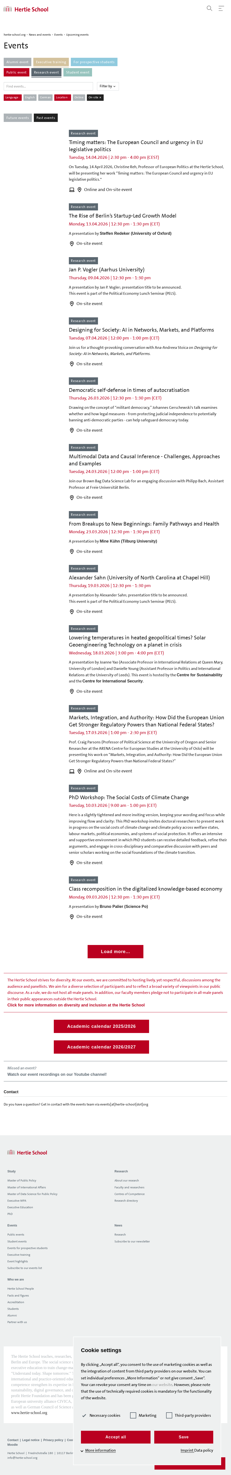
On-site (95, 97)
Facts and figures (18, 1296)
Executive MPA (16, 1201)
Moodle (12, 1444)
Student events (17, 1241)
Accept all (115, 1437)
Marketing (143, 1415)
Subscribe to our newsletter (132, 1241)
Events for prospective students (27, 1248)
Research (120, 1235)
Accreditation (15, 1302)
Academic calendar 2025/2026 (101, 1026)
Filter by (108, 86)
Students (13, 1309)
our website (162, 1384)
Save (184, 1437)
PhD (10, 1214)
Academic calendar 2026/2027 (101, 1047)
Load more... (115, 951)
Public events (15, 1235)
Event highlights (17, 1261)
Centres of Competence (130, 1194)
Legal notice (30, 1440)
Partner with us (17, 1322)
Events (58, 35)
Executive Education (20, 1207)
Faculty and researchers (129, 1187)
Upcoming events (77, 35)
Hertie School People (20, 1289)
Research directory (126, 1201)
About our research (127, 1180)
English (30, 97)
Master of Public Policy (21, 1180)
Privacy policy (53, 1440)
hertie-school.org (14, 35)
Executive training (18, 1255)
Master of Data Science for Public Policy (32, 1194)
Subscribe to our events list (24, 1268)
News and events (40, 35)
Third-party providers (188, 1415)
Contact (13, 1440)
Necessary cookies (100, 1415)
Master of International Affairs (26, 1187)
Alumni (12, 1315)
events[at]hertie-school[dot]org (124, 1104)
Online (79, 97)
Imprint (187, 1450)
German (45, 97)
